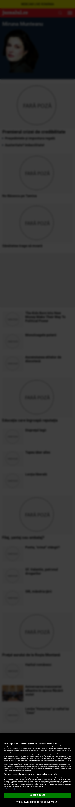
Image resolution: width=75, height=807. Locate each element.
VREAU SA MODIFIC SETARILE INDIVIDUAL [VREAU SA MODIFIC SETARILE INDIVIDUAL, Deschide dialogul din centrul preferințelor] (37, 802)
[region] (37, 770)
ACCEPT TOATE (37, 795)
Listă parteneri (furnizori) (12, 789)
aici (9, 764)
